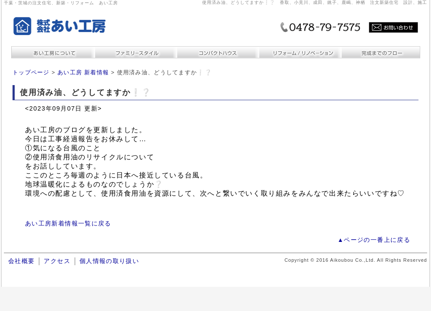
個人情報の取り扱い (109, 261)
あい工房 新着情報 (83, 72)
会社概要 (21, 261)
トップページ (31, 72)
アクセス (57, 261)
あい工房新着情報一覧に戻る (68, 223)
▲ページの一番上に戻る (374, 240)
